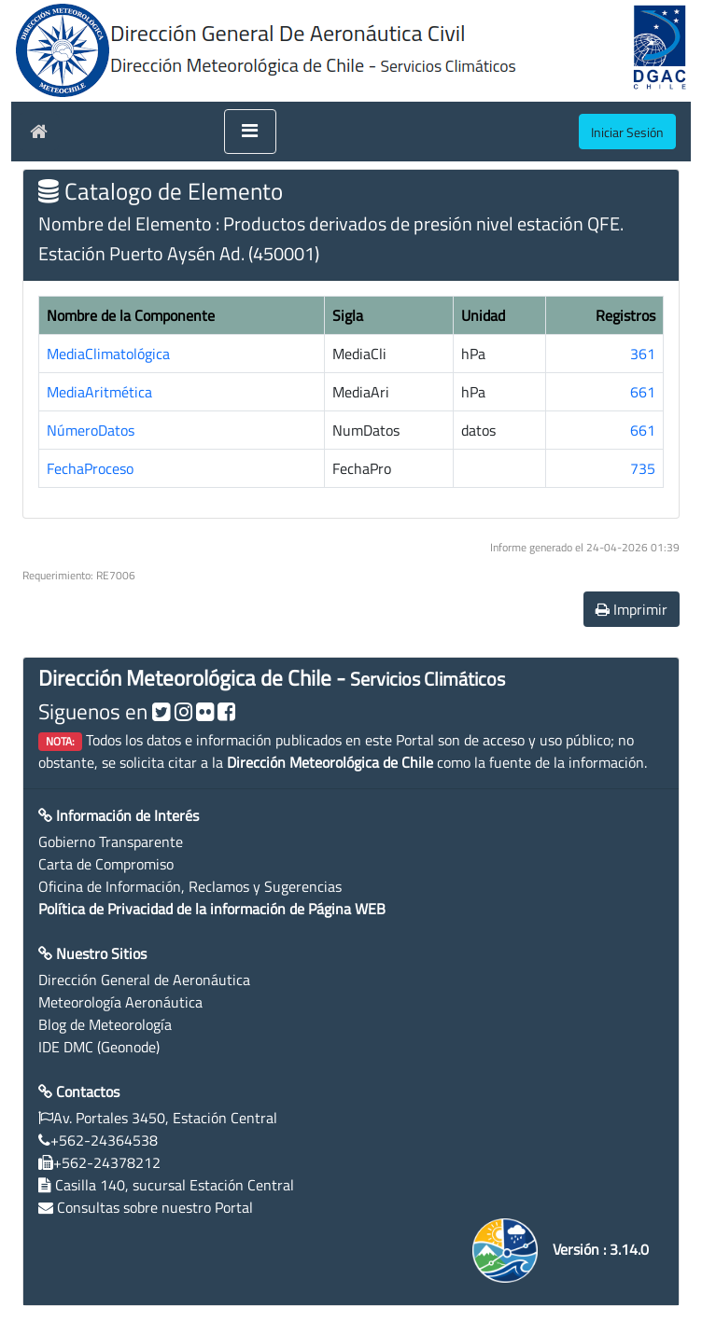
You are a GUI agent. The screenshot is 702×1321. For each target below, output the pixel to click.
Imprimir (631, 609)
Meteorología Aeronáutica (120, 1002)
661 (642, 392)
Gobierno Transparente (110, 841)
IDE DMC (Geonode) (99, 1047)
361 (642, 353)
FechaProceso (90, 468)
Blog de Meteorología (105, 1024)
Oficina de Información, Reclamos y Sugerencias (190, 886)
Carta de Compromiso (106, 864)
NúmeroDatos (90, 430)
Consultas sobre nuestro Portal (155, 1207)
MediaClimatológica (108, 353)
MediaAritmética (99, 392)
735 (642, 468)
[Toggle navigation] (250, 131)
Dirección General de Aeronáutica (144, 979)
